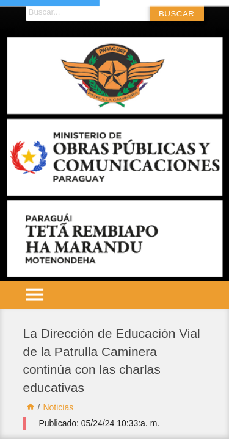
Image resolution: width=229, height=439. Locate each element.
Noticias (58, 407)
